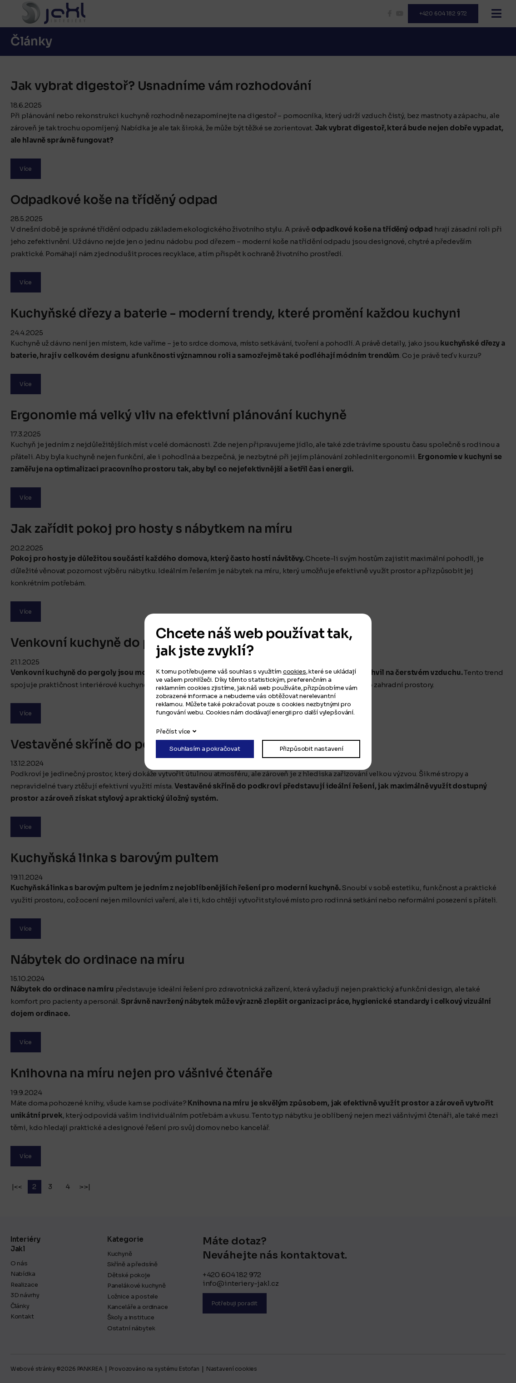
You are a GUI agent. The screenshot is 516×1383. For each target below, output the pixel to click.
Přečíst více (173, 731)
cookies (294, 671)
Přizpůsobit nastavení (311, 749)
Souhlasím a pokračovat (204, 749)
